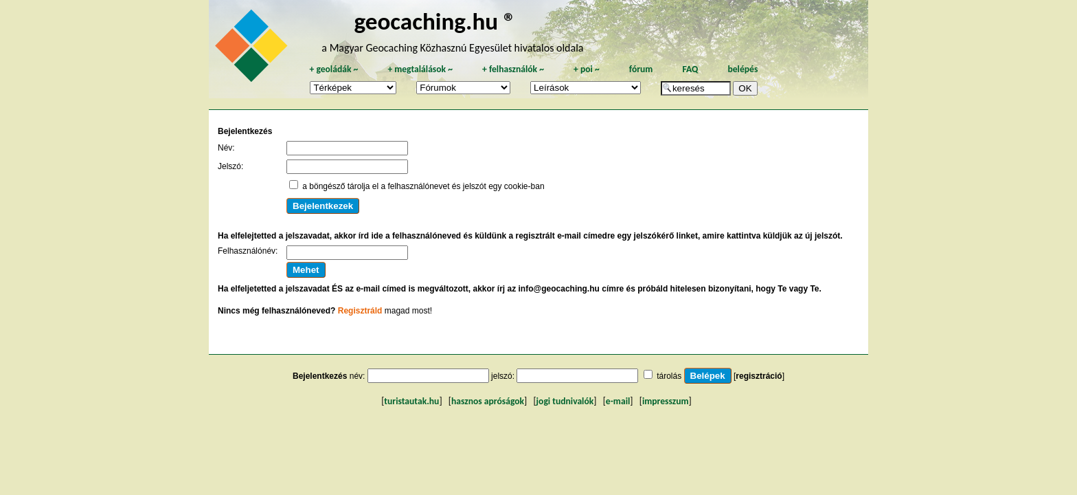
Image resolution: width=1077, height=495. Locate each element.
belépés (742, 69)
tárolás (669, 376)
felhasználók (513, 69)
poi (586, 69)
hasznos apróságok (487, 401)
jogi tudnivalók (565, 401)
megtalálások (420, 69)
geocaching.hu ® (435, 21)
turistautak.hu (411, 401)
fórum (641, 69)
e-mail (618, 401)
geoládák (333, 69)
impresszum (665, 401)
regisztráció (759, 376)
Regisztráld (360, 311)
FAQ (690, 69)
